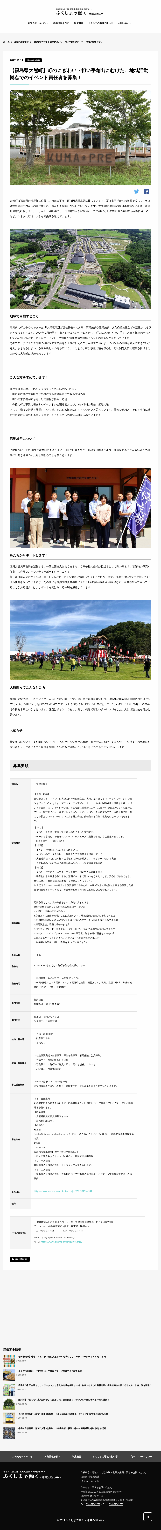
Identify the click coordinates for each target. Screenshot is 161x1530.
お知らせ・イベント (38, 23)
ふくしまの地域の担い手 (100, 23)
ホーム (6, 42)
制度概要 (78, 23)
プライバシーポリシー (140, 1456)
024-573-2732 (93, 1504)
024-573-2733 (116, 1504)
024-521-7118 (92, 1480)
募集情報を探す (61, 23)
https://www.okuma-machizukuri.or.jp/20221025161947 (63, 1191)
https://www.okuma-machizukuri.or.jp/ (62, 1241)
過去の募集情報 (21, 42)
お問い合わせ (125, 23)
